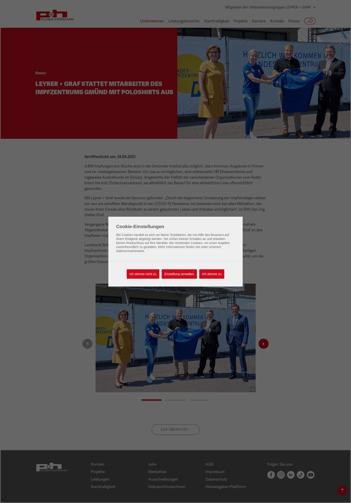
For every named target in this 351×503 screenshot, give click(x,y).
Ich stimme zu (211, 274)
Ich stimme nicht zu (143, 274)
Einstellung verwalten (179, 274)
